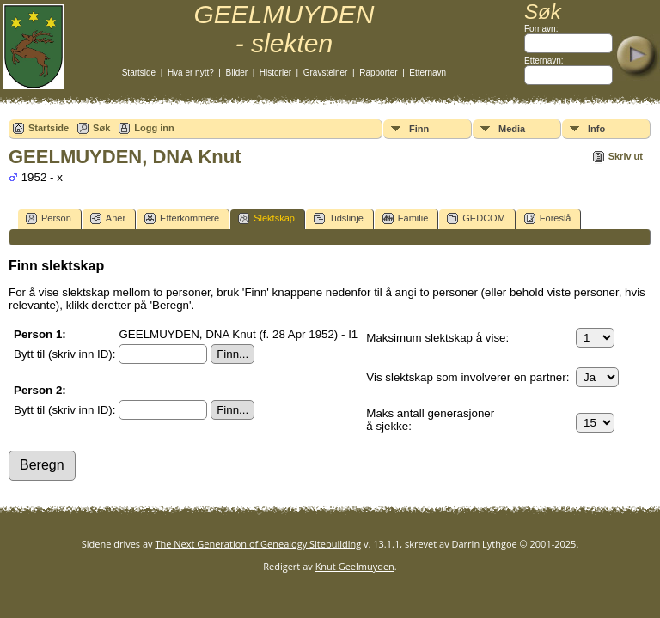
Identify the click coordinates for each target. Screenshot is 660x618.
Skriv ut (625, 156)
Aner (107, 218)
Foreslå (547, 218)
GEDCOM (476, 218)
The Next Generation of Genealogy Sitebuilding (258, 543)
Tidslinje (339, 218)
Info (596, 129)
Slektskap (266, 218)
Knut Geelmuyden (354, 566)
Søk (101, 128)
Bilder (237, 72)
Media (511, 129)
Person (48, 218)
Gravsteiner (325, 72)
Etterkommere (181, 218)
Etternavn (427, 72)
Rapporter (378, 72)
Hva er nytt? (191, 72)
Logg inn (154, 128)
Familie (405, 218)
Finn (419, 129)
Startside (139, 72)
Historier (275, 72)
